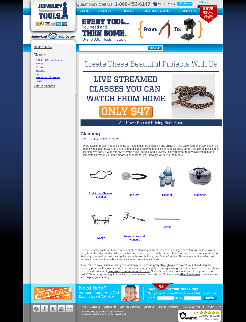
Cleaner (39, 67)
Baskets (39, 63)
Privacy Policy (213, 307)
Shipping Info (189, 10)
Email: (179, 297)
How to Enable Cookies (193, 307)
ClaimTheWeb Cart (117, 314)
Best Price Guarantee (157, 10)
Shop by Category (98, 138)
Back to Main (43, 47)
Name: (151, 297)
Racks (39, 74)
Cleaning (40, 54)
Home (85, 10)
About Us (105, 10)
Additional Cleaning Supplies (49, 60)
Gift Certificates (44, 86)
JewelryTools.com (98, 311)
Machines (40, 70)
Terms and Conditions (168, 307)
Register (205, 2)
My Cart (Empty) (172, 3)
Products (127, 10)
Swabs (39, 81)
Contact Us (149, 307)
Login (198, 2)
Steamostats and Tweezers (48, 77)
